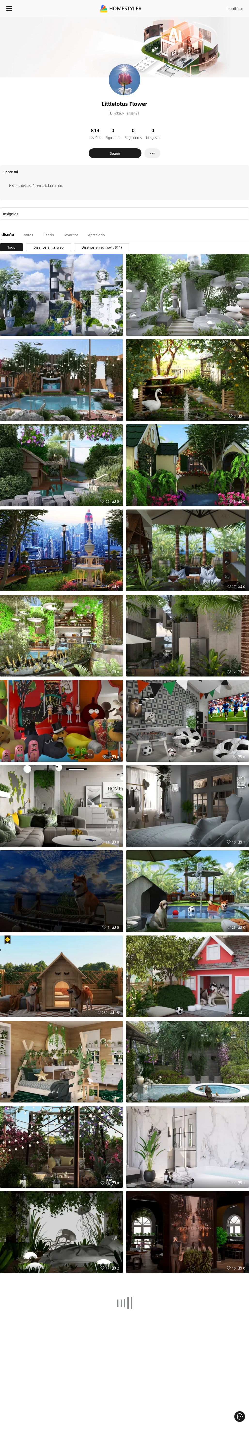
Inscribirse (234, 8)
